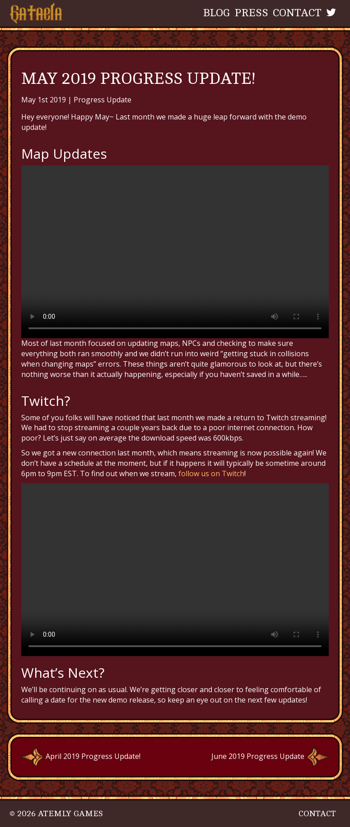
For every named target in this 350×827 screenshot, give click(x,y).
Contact (297, 13)
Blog (216, 13)
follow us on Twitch (210, 473)
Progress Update (102, 100)
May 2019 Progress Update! (138, 78)
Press (251, 13)
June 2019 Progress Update (270, 756)
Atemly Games (70, 813)
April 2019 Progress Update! (80, 756)
